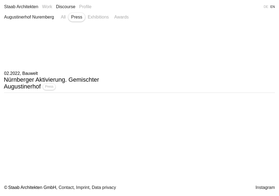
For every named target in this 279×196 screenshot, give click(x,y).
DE (266, 7)
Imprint (82, 187)
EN (272, 7)
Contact (66, 187)
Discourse (65, 6)
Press (76, 17)
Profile (85, 6)
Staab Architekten (21, 6)
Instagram (265, 187)
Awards (121, 17)
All (63, 17)
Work (47, 6)
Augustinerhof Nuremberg (29, 17)
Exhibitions (98, 17)
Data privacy (104, 187)
